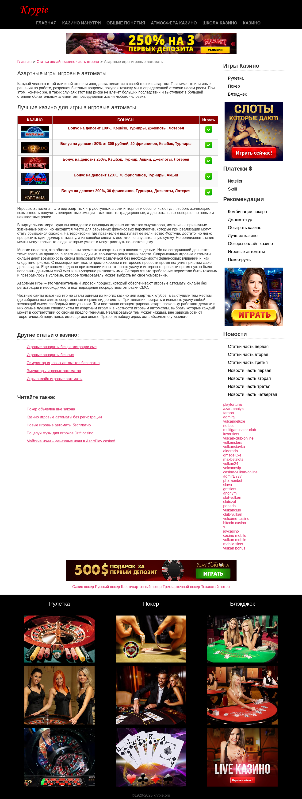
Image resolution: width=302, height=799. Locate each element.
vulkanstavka (234, 447)
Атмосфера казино (174, 23)
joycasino (231, 531)
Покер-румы (240, 259)
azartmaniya (233, 409)
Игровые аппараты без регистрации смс (62, 347)
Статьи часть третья (248, 362)
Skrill (232, 189)
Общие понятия (126, 23)
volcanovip (232, 468)
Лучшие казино (242, 235)
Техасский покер (215, 587)
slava (227, 485)
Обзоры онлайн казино (250, 243)
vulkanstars (232, 442)
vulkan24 (230, 464)
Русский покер (107, 587)
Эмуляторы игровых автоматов (54, 371)
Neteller (235, 181)
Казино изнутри (81, 23)
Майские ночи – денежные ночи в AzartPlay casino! (71, 441)
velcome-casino (236, 519)
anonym (230, 493)
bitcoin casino (234, 523)
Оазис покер (83, 587)
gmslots (229, 489)
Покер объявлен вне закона (51, 409)
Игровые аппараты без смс (50, 355)
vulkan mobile (234, 540)
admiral (229, 417)
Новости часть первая (249, 370)
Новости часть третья (249, 386)
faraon (228, 413)
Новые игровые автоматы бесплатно (59, 425)
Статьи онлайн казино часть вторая (68, 62)
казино (251, 23)
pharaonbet (232, 481)
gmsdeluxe (232, 455)
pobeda (229, 506)
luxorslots (231, 434)
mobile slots (233, 544)
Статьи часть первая (248, 346)
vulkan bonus (234, 548)
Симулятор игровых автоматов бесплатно (63, 363)
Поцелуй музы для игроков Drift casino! (61, 433)
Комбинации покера (247, 211)
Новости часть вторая (249, 378)
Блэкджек (237, 94)
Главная (46, 23)
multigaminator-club (239, 430)
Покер (234, 86)
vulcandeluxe (234, 421)
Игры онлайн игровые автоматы (55, 379)
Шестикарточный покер (141, 587)
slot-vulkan (232, 497)
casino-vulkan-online (240, 472)
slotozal (229, 502)
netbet (228, 426)
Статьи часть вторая (248, 354)
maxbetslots (233, 459)
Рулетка (236, 78)
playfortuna (232, 404)
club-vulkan (232, 514)
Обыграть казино (244, 227)
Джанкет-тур (240, 219)
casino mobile (234, 536)
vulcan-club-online (238, 438)
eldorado (230, 451)
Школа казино (220, 23)
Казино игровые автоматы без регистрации (64, 417)
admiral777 (232, 476)
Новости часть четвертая (252, 394)
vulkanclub (232, 510)
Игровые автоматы (246, 251)
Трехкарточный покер (181, 587)
